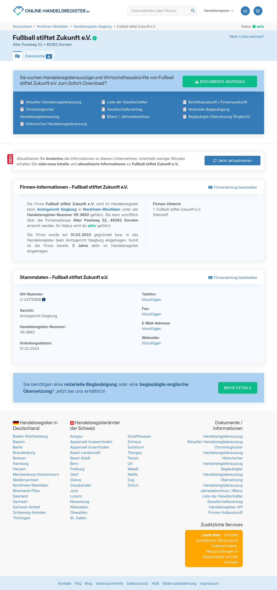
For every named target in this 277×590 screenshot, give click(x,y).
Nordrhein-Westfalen (52, 26)
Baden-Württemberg (30, 435)
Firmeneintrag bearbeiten (232, 186)
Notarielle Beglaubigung (206, 108)
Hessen (19, 468)
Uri (130, 463)
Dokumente (39, 56)
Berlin (18, 446)
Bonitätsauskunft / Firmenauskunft (215, 101)
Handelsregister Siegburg (93, 26)
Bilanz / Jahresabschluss (125, 116)
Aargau (76, 435)
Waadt (133, 468)
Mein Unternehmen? (247, 36)
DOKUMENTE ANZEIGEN (220, 80)
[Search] (162, 11)
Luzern (76, 495)
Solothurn (136, 446)
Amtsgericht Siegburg (57, 208)
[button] (258, 11)
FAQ (78, 582)
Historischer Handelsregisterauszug (53, 123)
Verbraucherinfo (110, 582)
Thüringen (21, 517)
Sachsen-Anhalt (26, 506)
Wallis (132, 473)
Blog (88, 582)
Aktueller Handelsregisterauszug (51, 101)
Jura (74, 490)
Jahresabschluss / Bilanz (221, 490)
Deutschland (22, 26)
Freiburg (77, 468)
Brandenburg (24, 452)
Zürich (133, 484)
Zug (131, 479)
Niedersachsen (26, 479)
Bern (74, 463)
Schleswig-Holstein (29, 512)
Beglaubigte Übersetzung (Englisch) (216, 116)
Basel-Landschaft (85, 452)
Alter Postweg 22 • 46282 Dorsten (42, 44)
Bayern (19, 441)
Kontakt (64, 582)
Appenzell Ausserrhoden (91, 441)
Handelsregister (217, 11)
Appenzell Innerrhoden (89, 446)
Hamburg (21, 463)
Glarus (75, 479)
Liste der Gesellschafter (124, 101)
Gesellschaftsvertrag (121, 108)
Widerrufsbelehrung (179, 582)
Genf (74, 473)
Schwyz (134, 441)
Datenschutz (137, 582)
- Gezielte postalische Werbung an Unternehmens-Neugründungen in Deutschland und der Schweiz (217, 548)
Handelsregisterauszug (223, 435)
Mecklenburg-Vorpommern (36, 473)
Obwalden (78, 512)
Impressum (209, 582)
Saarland (20, 495)
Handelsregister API (226, 506)
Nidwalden (79, 506)
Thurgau (135, 452)
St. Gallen (78, 517)
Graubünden (81, 484)
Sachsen (20, 501)
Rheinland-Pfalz (26, 490)
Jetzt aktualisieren (232, 160)
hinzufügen (151, 299)
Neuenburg (79, 501)
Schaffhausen (139, 435)
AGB (155, 582)
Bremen (19, 457)
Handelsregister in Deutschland (35, 424)
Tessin (133, 457)
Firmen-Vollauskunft (225, 512)
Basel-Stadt (80, 457)
